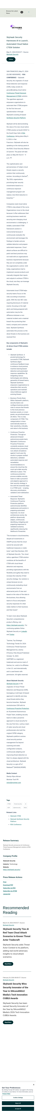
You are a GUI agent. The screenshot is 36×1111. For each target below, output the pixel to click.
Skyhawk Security (12, 54)
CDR (8, 807)
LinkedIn (24, 631)
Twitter (12, 634)
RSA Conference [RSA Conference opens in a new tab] (15, 824)
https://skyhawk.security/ (15, 625)
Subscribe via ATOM (10, 891)
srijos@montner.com (14, 783)
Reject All (18, 1105)
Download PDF (8, 885)
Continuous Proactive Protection (18, 708)
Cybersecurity (17, 807)
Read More (8, 964)
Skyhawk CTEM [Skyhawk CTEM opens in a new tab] (15, 816)
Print (4, 882)
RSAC (25, 807)
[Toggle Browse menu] (29, 12)
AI (25, 804)
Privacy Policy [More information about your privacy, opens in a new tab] (6, 1096)
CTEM (9, 804)
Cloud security (18, 804)
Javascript (6, 894)
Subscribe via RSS (9, 888)
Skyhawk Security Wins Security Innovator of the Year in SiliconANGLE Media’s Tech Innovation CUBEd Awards (15, 991)
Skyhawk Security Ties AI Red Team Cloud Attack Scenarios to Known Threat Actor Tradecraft (16, 934)
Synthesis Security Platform (16, 118)
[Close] (34, 1087)
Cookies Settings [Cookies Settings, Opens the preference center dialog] (18, 1100)
